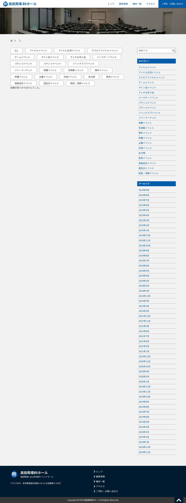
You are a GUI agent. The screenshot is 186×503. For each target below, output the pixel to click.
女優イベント (45, 76)
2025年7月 (144, 200)
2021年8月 (144, 331)
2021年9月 (144, 326)
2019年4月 (144, 426)
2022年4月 (144, 300)
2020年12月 (144, 356)
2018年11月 (144, 452)
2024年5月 (144, 270)
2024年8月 (144, 255)
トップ (111, 3)
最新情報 (123, 3)
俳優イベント (50, 70)
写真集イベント (76, 70)
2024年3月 (144, 280)
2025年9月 (144, 190)
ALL (16, 50)
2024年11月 (144, 240)
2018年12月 (144, 447)
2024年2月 (144, 285)
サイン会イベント (50, 57)
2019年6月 (144, 416)
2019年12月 (144, 386)
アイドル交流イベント (69, 50)
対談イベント (70, 76)
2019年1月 (144, 442)
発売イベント (112, 76)
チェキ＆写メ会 (78, 57)
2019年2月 (144, 437)
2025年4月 (144, 215)
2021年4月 (144, 341)
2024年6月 (144, 265)
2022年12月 (144, 296)
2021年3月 (144, 346)
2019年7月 (144, 411)
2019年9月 (144, 401)
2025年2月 (144, 225)
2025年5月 (144, 210)
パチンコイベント (23, 63)
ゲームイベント (22, 57)
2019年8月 (144, 406)
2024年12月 (144, 235)
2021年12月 (144, 316)
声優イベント (21, 76)
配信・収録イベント (80, 83)
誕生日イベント (51, 83)
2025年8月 (144, 195)
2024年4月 (144, 275)
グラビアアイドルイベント (105, 50)
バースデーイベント (107, 57)
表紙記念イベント (23, 83)
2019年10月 (144, 396)
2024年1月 (144, 290)
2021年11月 (144, 321)
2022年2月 (144, 311)
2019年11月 (144, 391)
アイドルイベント (38, 50)
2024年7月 (144, 260)
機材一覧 (137, 3)
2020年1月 (144, 381)
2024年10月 (144, 245)
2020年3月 (144, 376)
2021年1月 (144, 351)
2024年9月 (144, 250)
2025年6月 (144, 205)
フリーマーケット (23, 70)
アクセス (150, 3)
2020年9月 (144, 371)
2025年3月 (144, 220)
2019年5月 (144, 421)
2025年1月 (144, 230)
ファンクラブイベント (84, 63)
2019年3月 (144, 432)
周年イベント (101, 70)
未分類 (91, 76)
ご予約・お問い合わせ (172, 3)
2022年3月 (144, 306)
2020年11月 (144, 361)
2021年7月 (144, 336)
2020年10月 (144, 366)
